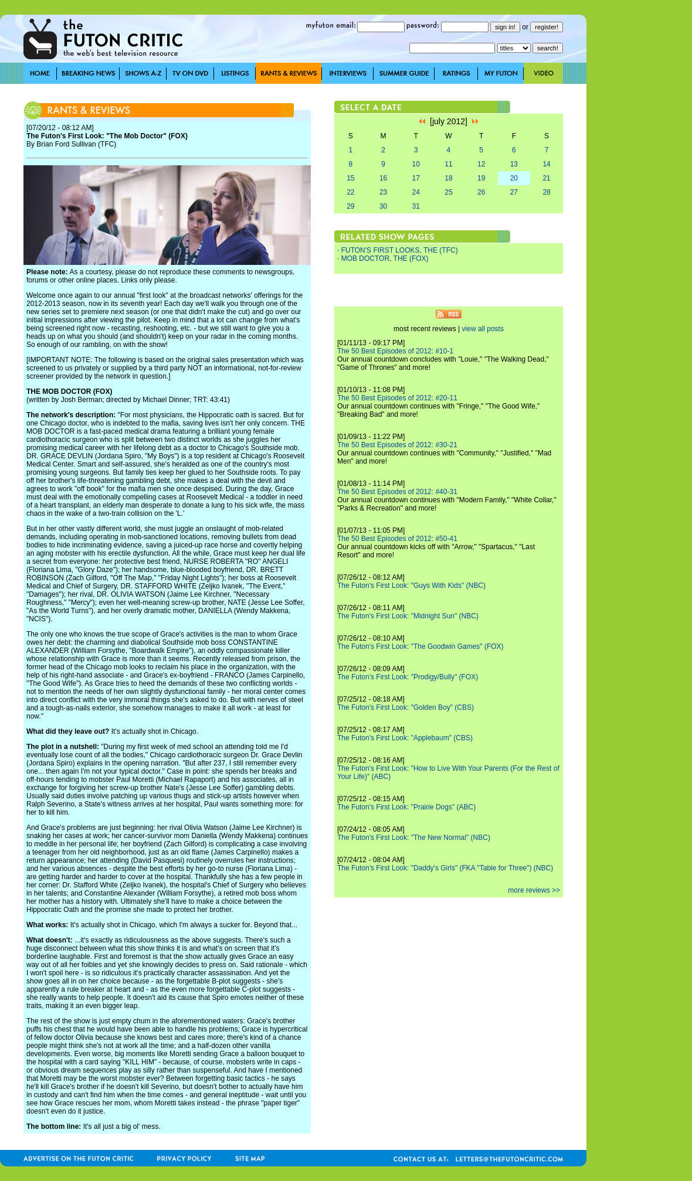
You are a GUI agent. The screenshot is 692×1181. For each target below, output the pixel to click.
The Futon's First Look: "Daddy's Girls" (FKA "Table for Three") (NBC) (445, 868)
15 (350, 178)
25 (448, 192)
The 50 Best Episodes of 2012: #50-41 (397, 539)
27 (514, 192)
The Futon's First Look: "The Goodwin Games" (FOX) (420, 646)
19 (481, 178)
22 (350, 192)
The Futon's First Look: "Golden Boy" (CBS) (405, 707)
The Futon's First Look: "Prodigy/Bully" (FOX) (407, 677)
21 (546, 178)
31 (416, 206)
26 (481, 192)
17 (416, 178)
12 (481, 164)
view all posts (483, 329)
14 (546, 164)
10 (416, 164)
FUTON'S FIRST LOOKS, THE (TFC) (399, 250)
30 (383, 206)
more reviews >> (534, 890)
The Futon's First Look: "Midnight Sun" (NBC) (408, 616)
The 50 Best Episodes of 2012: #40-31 (397, 492)
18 (448, 178)
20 (514, 178)
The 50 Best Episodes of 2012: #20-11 (397, 398)
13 (514, 164)
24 (416, 192)
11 (448, 164)
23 (383, 192)
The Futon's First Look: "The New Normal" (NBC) (413, 837)
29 (350, 206)
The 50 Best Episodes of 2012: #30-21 (397, 445)
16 (383, 178)
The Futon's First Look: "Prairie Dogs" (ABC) (406, 807)
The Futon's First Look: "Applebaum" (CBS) (405, 738)
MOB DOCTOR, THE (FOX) (385, 258)
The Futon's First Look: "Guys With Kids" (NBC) (411, 585)
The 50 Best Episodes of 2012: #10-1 (395, 351)
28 (546, 192)
